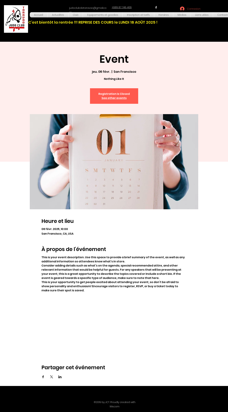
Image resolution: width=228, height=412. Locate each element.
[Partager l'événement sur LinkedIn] (60, 376)
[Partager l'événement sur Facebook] (43, 376)
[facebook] (156, 7)
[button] (75, 14)
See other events (114, 98)
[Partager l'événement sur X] (51, 376)
